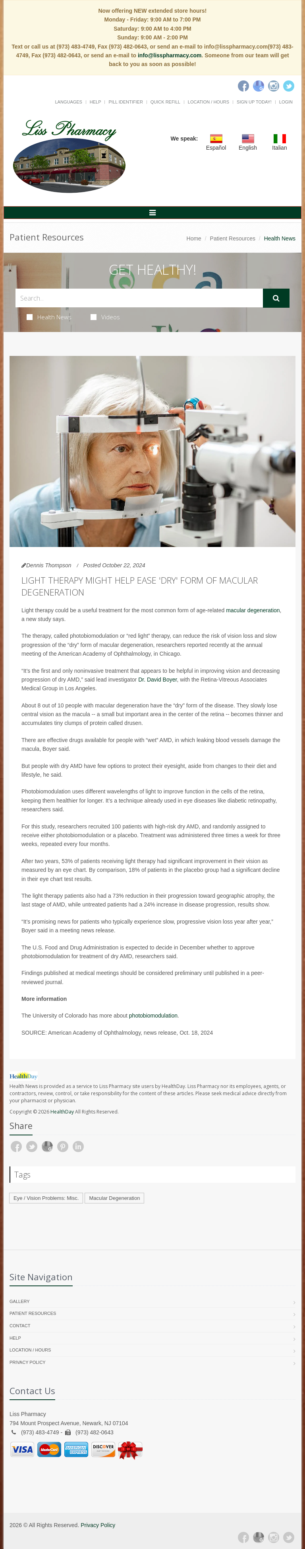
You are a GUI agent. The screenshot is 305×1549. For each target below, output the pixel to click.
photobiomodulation (153, 1015)
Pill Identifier (125, 102)
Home (194, 238)
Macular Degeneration (114, 1198)
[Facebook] (243, 86)
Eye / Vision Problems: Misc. (46, 1198)
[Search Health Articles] (139, 298)
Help (95, 102)
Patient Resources (232, 238)
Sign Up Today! (254, 102)
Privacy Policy (28, 1362)
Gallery (20, 1301)
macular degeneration (253, 610)
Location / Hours (208, 102)
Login (286, 102)
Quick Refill (165, 102)
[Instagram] (273, 86)
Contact (20, 1325)
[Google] (258, 86)
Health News (49, 317)
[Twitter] (288, 86)
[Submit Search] (276, 298)
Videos (105, 317)
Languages (68, 102)
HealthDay (62, 1111)
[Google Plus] (258, 1537)
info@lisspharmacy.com (169, 55)
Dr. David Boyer (157, 679)
